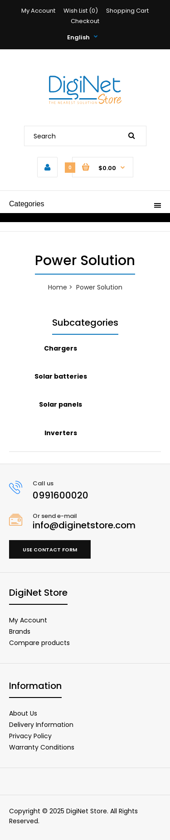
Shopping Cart (127, 10)
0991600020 (60, 495)
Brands (19, 631)
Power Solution (99, 287)
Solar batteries (60, 376)
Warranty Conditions (41, 747)
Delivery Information (41, 724)
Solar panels (60, 404)
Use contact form (50, 549)
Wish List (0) (80, 10)
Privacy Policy (30, 735)
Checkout (85, 21)
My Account (38, 10)
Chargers (60, 348)
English (78, 37)
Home (57, 287)
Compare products (39, 642)
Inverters (60, 432)
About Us (23, 713)
